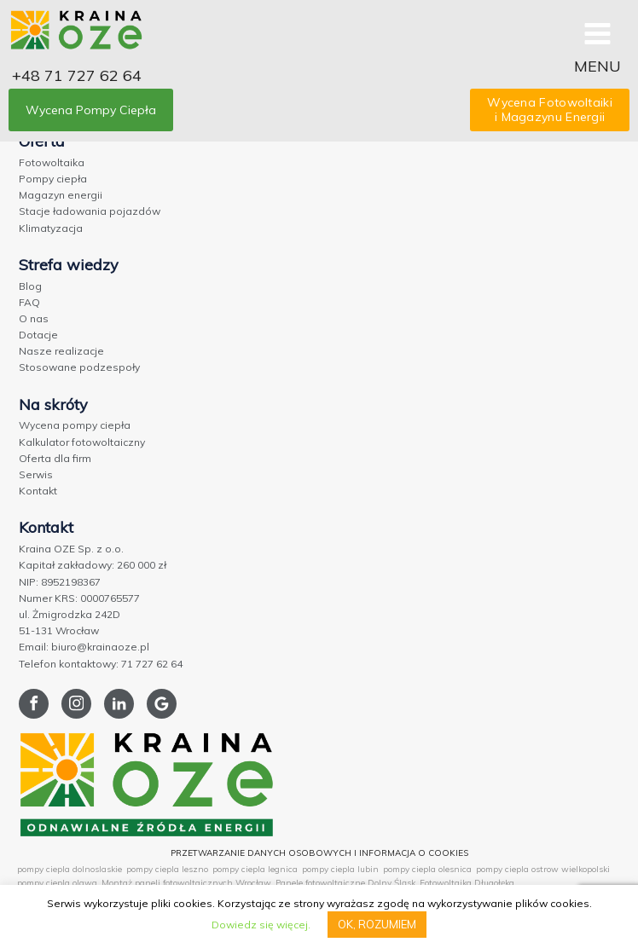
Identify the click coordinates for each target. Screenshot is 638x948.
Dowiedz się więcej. (261, 924)
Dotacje (38, 334)
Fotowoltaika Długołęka (467, 882)
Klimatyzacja (51, 228)
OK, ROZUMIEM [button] (377, 924)
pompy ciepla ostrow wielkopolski (543, 869)
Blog (30, 286)
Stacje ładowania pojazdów (89, 211)
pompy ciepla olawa (57, 882)
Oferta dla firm (55, 458)
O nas (34, 318)
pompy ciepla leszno (167, 869)
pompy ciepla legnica (255, 869)
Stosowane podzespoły (79, 367)
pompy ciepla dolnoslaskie (69, 869)
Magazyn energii (60, 194)
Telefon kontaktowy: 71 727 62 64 (101, 663)
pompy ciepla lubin (340, 869)
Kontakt (38, 490)
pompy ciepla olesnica (427, 869)
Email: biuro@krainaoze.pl (84, 646)
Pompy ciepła (53, 178)
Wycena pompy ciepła (74, 425)
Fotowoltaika (51, 162)
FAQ (29, 302)
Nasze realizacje (61, 350)
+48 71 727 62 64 (77, 75)
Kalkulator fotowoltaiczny (82, 442)
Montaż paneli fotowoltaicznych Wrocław (186, 882)
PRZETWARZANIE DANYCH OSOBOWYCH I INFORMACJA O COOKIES (319, 852)
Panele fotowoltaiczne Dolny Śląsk (345, 882)
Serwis (36, 474)
